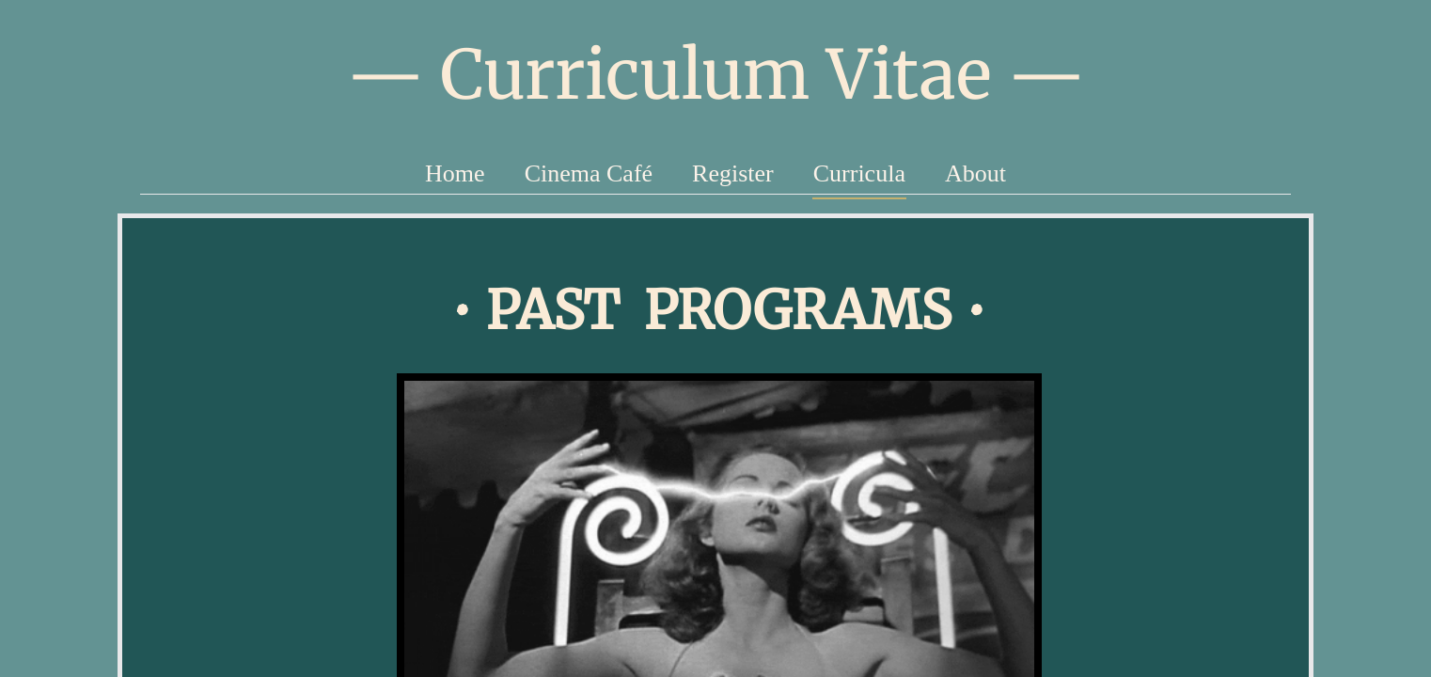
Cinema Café (589, 173)
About (975, 173)
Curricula (859, 173)
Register (733, 173)
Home (455, 173)
